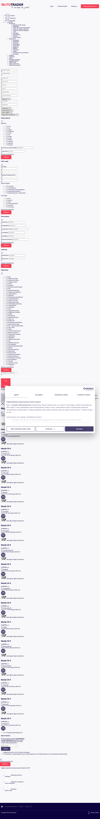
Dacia (2, 398)
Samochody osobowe (11, 806)
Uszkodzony (4, 222)
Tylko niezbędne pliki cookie (21, 429)
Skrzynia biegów (5, 183)
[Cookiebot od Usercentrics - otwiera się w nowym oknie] (85, 388)
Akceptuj (79, 429)
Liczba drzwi (4, 151)
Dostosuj (50, 429)
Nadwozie (3, 123)
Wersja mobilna (95, 812)
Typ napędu (4, 195)
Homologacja (4, 232)
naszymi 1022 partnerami (21, 405)
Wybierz (6, 157)
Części (52, 6)
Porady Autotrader (63, 6)
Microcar (3, 401)
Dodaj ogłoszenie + (89, 6)
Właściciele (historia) (6, 239)
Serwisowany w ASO (6, 229)
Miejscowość (4, 258)
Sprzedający (4, 236)
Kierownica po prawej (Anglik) (9, 147)
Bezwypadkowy (5, 225)
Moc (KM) (3, 166)
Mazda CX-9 (28, 806)
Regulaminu (32, 754)
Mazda (21, 806)
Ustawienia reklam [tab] (61, 395)
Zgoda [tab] (16, 395)
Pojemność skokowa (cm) (8, 175)
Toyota (3, 395)
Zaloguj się (74, 6)
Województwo (4, 255)
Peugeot (3, 397)
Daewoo (3, 399)
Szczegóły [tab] (38, 395)
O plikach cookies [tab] (83, 395)
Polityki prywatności (43, 754)
